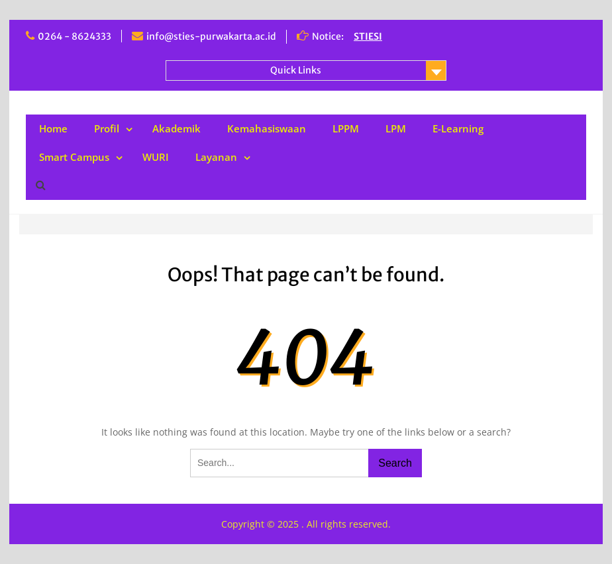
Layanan (216, 157)
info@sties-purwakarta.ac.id (211, 36)
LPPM (345, 128)
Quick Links (295, 70)
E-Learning (458, 128)
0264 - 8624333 (74, 36)
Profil (106, 128)
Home (53, 128)
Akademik (176, 128)
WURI (155, 157)
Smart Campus (74, 157)
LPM (395, 128)
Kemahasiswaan (266, 128)
